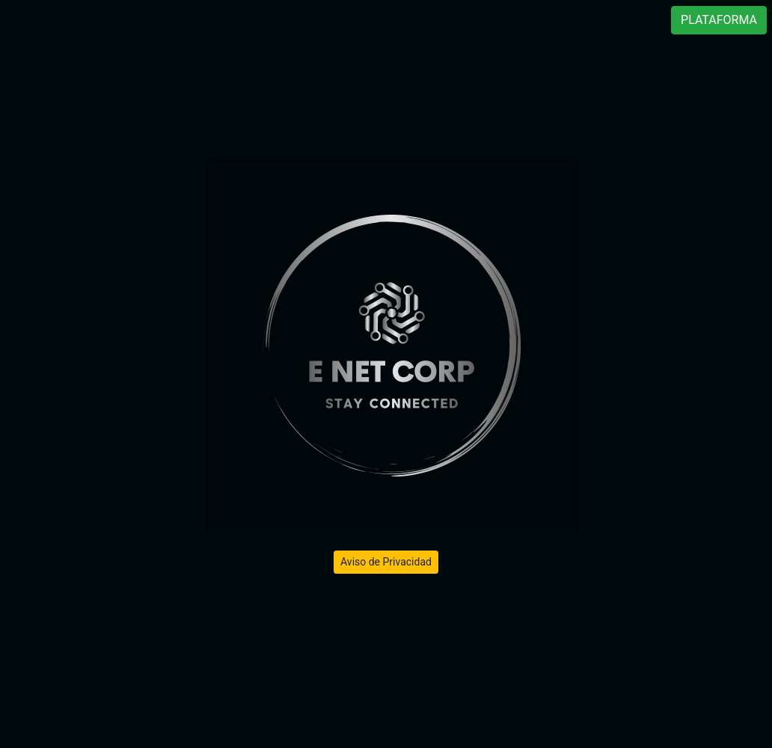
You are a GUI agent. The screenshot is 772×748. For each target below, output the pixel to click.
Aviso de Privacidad (386, 562)
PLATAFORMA (719, 20)
